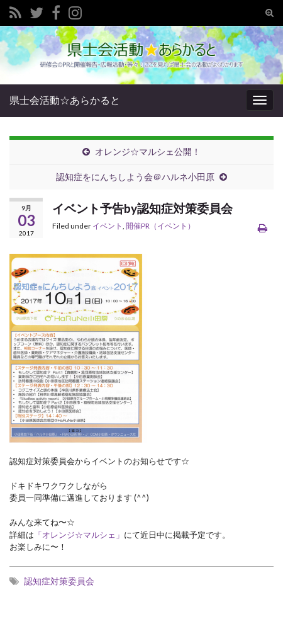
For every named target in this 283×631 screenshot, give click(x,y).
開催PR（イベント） (160, 225)
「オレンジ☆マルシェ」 (79, 535)
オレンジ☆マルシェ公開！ (148, 151)
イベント (107, 225)
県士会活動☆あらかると (64, 100)
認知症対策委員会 (59, 581)
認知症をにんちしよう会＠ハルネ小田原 (135, 176)
